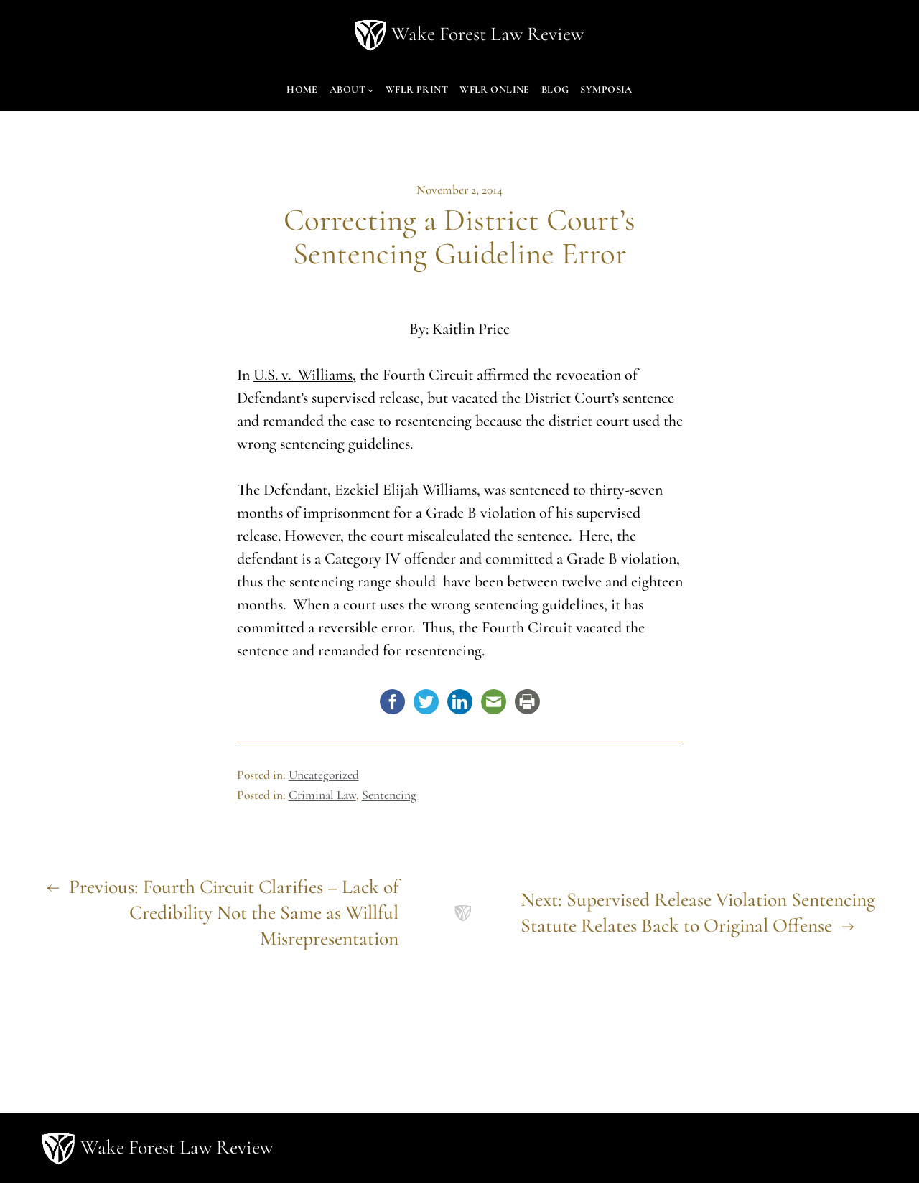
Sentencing (389, 795)
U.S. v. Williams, (304, 374)
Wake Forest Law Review (487, 34)
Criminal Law (322, 795)
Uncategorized (324, 774)
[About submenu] (370, 90)
